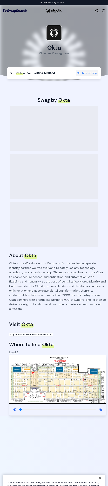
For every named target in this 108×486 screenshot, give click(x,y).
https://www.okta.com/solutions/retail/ (31, 334)
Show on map (87, 73)
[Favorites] (103, 11)
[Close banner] (101, 2)
